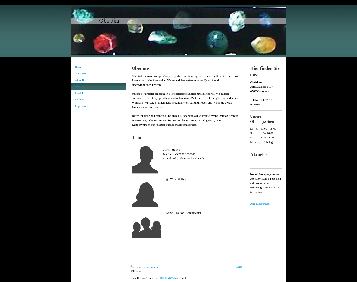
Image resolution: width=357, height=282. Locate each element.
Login (239, 266)
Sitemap (155, 267)
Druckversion (140, 267)
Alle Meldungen (260, 203)
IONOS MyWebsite (169, 278)
